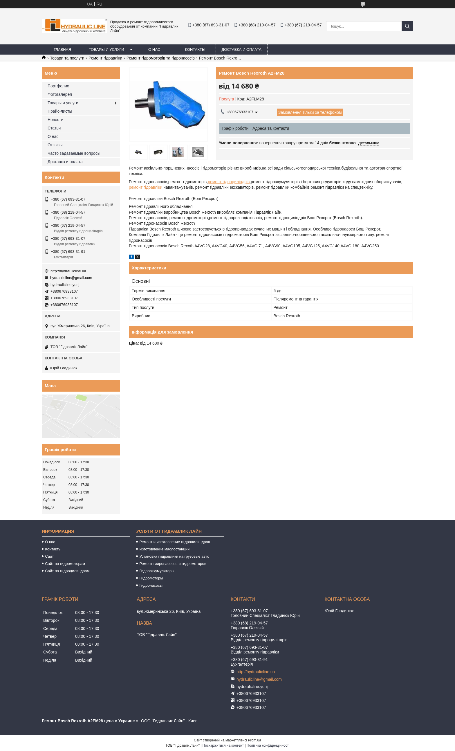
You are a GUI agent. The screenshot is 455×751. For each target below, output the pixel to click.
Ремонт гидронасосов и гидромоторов (172, 563)
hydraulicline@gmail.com (71, 277)
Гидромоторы (151, 578)
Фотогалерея (60, 94)
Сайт (49, 556)
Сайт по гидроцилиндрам (67, 571)
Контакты (195, 49)
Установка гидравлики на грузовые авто (174, 556)
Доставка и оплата (241, 49)
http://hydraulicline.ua (68, 271)
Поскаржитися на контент (223, 745)
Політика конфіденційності (268, 745)
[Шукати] (407, 26)
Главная (62, 49)
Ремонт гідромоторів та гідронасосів (161, 58)
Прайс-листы (60, 111)
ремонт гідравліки (145, 187)
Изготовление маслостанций (164, 549)
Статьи (54, 128)
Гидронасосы (150, 585)
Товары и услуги (106, 49)
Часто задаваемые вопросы (74, 153)
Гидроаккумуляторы (156, 571)
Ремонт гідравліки (105, 58)
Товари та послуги (67, 58)
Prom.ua (254, 740)
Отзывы (55, 145)
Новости (55, 119)
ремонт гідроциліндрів (229, 181)
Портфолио (58, 86)
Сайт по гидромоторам (65, 563)
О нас (154, 49)
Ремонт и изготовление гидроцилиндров (174, 542)
